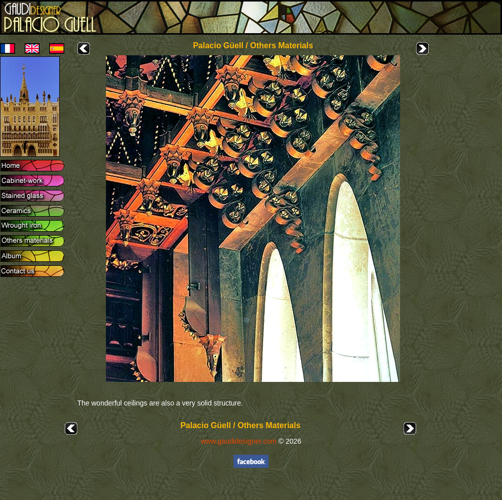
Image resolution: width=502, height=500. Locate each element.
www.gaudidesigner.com (239, 441)
